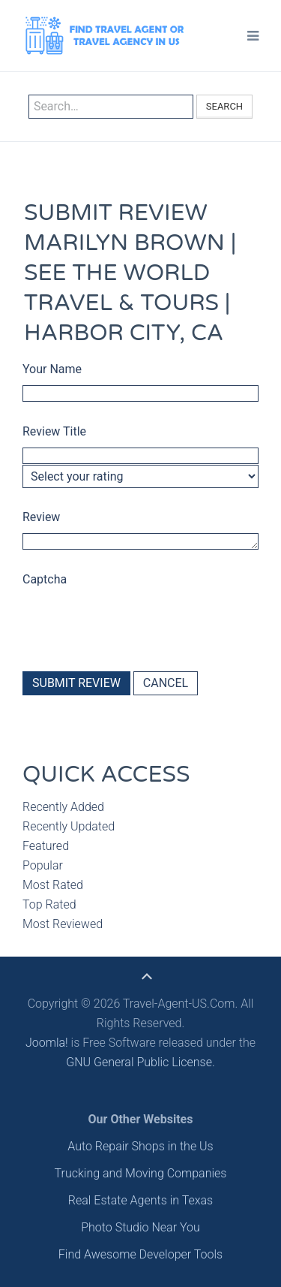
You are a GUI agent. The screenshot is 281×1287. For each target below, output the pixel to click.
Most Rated (52, 885)
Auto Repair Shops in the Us (140, 1146)
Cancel (165, 683)
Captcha (44, 579)
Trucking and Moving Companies (141, 1173)
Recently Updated (68, 826)
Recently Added (63, 807)
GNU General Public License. (140, 1062)
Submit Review (76, 683)
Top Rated (49, 904)
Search (224, 106)
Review (41, 517)
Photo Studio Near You (140, 1227)
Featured (45, 846)
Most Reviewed (62, 924)
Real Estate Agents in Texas (140, 1200)
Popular (42, 865)
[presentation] (136, 622)
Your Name (52, 369)
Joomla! (46, 1042)
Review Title (54, 431)
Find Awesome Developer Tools (140, 1254)
